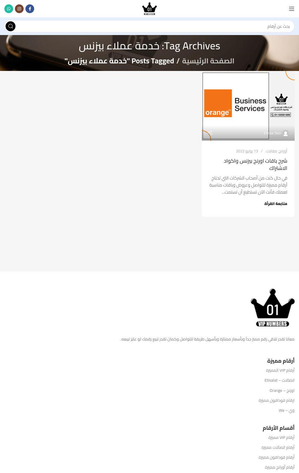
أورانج (283, 150)
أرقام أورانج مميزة (280, 467)
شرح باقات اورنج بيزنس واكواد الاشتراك (255, 164)
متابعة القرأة (276, 203)
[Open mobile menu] (292, 9)
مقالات (271, 150)
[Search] (149, 26)
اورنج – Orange (282, 390)
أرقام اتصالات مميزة (278, 447)
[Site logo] (149, 8)
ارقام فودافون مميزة (277, 400)
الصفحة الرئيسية (208, 60)
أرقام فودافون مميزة (277, 457)
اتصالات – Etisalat (280, 380)
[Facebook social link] (29, 8)
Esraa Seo (272, 133)
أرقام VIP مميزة (281, 437)
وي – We (287, 410)
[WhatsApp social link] (8, 8)
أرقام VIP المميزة (280, 370)
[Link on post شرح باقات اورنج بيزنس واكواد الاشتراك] (248, 106)
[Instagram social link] (19, 8)
